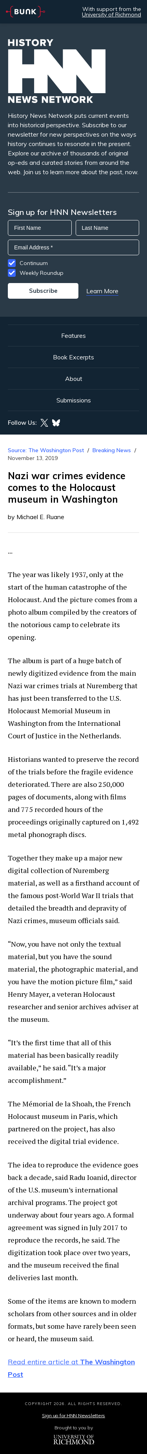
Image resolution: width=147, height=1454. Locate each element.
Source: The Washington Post (46, 450)
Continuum (34, 263)
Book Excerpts (73, 357)
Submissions (73, 400)
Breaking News (112, 450)
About (73, 378)
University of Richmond (111, 14)
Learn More (102, 291)
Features (73, 335)
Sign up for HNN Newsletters (73, 1415)
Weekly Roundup (42, 272)
